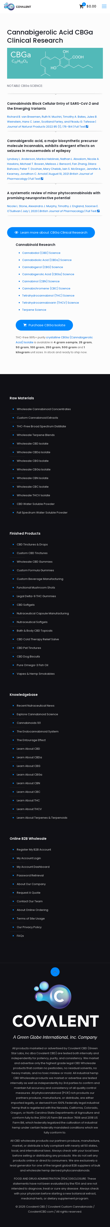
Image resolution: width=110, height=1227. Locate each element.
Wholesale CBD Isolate (32, 444)
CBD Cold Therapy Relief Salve (38, 639)
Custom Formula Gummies (35, 570)
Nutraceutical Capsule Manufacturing (43, 613)
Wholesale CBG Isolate (33, 461)
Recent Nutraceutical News (35, 706)
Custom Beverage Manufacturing (40, 579)
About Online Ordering (32, 910)
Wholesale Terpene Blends (36, 435)
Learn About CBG (28, 766)
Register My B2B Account (34, 850)
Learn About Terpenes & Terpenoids (42, 818)
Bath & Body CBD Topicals (35, 631)
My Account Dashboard (33, 867)
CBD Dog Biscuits (28, 656)
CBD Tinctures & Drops (32, 544)
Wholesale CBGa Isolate (34, 469)
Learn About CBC (28, 792)
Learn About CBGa (29, 775)
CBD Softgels (26, 605)
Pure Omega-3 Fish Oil (32, 665)
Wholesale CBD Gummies (35, 562)
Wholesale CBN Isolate (32, 478)
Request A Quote (28, 893)
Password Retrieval (30, 875)
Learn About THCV (29, 809)
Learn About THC (28, 800)
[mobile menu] (104, 6)
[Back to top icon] (55, 971)
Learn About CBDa (29, 757)
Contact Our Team (30, 901)
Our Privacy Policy (29, 927)
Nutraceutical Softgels (32, 622)
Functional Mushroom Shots (36, 587)
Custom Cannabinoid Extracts (37, 418)
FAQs (20, 936)
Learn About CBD (28, 749)
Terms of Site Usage (31, 918)
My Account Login (29, 858)
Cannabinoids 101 (29, 723)
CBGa (84, 32)
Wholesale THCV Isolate (33, 495)
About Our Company (31, 884)
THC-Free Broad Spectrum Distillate (41, 426)
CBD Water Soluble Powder (36, 504)
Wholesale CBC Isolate (33, 487)
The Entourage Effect (31, 740)
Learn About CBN (28, 783)
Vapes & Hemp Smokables (36, 674)
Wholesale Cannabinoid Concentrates (44, 409)
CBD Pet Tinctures (29, 648)
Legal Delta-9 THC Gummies (36, 596)
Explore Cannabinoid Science (37, 714)
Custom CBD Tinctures (32, 553)
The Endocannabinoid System (38, 731)
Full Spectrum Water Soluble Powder (42, 512)
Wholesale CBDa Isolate (33, 452)
